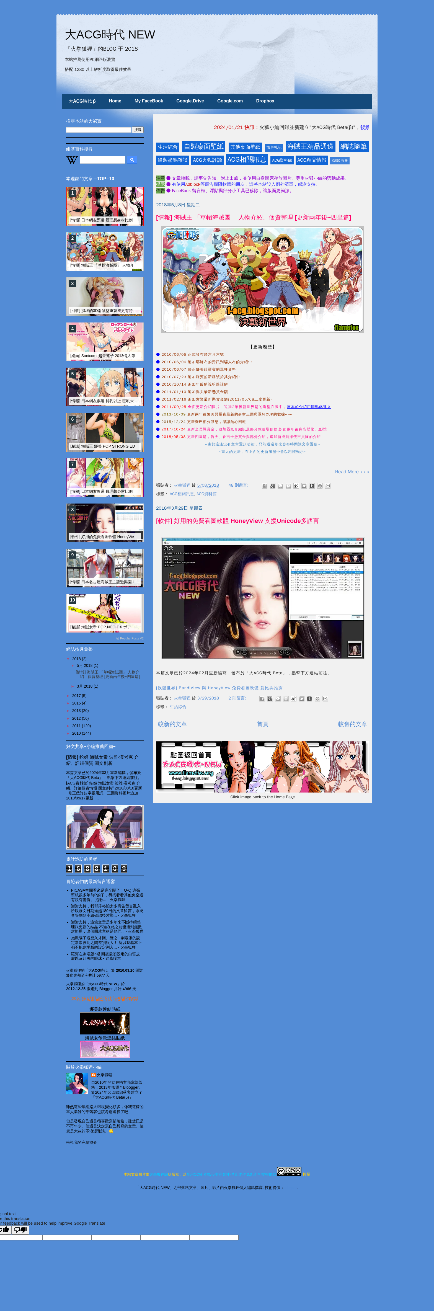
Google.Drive (190, 101)
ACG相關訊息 (247, 159)
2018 (77, 659)
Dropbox (265, 101)
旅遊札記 (274, 147)
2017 (77, 695)
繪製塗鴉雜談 (173, 160)
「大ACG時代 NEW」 (103, 984)
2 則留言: (238, 698)
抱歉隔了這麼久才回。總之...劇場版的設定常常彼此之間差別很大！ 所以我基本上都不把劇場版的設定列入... (106, 942)
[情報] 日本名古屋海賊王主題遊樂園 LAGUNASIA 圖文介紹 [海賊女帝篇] (132, 582)
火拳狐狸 (104, 1075)
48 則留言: (239, 485)
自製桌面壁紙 (204, 146)
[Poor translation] (20, 1230)
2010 (77, 733)
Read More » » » (352, 472)
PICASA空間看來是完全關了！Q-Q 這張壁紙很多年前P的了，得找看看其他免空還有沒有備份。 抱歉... (107, 895)
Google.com (230, 101)
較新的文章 (172, 724)
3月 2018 (85, 686)
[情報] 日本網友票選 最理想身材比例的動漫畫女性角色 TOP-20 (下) (128, 491)
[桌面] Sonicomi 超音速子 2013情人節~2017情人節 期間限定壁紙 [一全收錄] (135, 355)
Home (115, 101)
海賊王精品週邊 (310, 146)
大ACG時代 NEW (110, 34)
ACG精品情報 (311, 160)
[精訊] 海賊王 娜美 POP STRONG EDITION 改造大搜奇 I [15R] (124, 446)
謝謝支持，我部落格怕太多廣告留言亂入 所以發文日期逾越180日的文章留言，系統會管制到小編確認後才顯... (107, 911)
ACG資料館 (282, 160)
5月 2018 (85, 665)
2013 (77, 710)
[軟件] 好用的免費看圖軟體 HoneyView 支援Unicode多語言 (237, 520)
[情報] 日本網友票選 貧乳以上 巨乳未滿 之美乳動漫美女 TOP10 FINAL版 (132, 401)
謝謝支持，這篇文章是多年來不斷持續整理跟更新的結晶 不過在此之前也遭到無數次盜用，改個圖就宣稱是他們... (106, 927)
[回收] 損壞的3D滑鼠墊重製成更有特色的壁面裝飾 (113, 310)
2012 (77, 718)
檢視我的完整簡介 (81, 1142)
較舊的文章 (352, 724)
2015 (77, 703)
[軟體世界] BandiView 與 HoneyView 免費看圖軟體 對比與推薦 (219, 687)
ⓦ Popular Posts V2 (130, 638)
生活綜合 (168, 147)
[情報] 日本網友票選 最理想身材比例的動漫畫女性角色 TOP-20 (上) (128, 220)
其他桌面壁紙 (245, 147)
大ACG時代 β (82, 101)
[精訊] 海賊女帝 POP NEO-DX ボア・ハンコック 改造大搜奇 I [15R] (129, 627)
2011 (77, 726)
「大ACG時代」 (98, 970)
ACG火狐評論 (207, 160)
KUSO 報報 (340, 160)
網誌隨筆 (353, 146)
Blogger (290, 1187)
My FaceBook (149, 101)
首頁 (262, 724)
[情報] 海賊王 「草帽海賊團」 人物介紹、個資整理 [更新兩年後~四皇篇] (253, 217)
